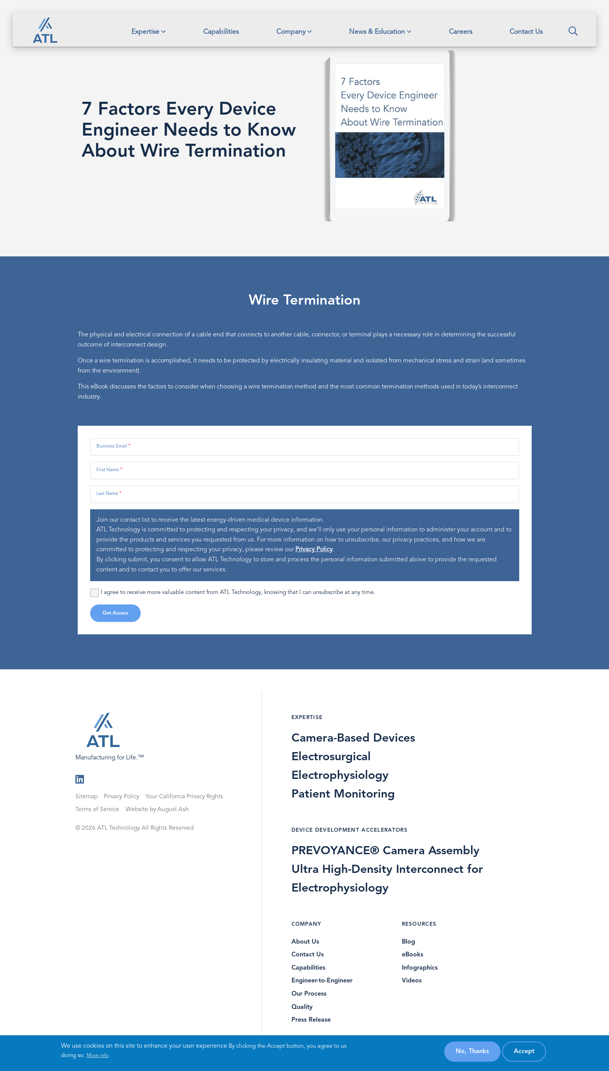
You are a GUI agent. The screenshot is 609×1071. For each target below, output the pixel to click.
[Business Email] (304, 447)
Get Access (115, 613)
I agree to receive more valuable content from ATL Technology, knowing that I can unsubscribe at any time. (232, 592)
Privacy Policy (314, 550)
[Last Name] (304, 494)
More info (98, 1055)
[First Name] (304, 470)
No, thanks (472, 1051)
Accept (524, 1051)
